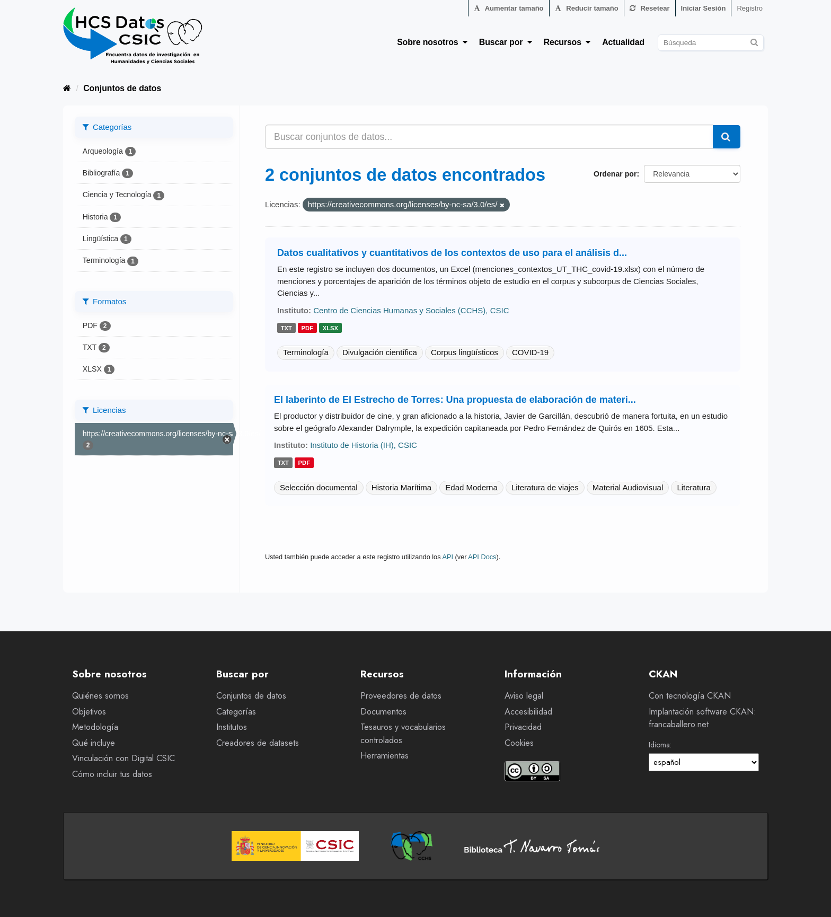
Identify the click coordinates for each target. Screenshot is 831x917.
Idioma (659, 744)
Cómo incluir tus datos (112, 774)
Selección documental (319, 487)
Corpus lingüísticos (464, 352)
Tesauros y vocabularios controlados (403, 733)
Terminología (306, 352)
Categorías (236, 712)
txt (286, 328)
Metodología (95, 727)
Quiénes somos (100, 696)
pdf (308, 328)
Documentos (383, 712)
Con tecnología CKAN (690, 696)
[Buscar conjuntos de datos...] (489, 137)
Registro (750, 8)
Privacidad (523, 727)
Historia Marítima (401, 487)
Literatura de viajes (545, 487)
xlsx (330, 328)
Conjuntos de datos (122, 88)
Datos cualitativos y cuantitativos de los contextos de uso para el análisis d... (452, 253)
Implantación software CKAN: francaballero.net (702, 718)
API (447, 557)
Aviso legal (524, 696)
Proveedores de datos (400, 696)
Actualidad (623, 42)
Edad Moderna (471, 487)
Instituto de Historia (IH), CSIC (363, 444)
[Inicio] (67, 88)
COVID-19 (530, 352)
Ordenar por (615, 174)
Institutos (231, 727)
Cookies (519, 743)
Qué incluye (93, 743)
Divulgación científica (379, 352)
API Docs (482, 557)
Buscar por (505, 42)
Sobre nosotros (432, 42)
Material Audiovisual (628, 487)
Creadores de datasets (257, 743)
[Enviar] (753, 41)
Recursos (567, 42)
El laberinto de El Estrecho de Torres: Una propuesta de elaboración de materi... (455, 399)
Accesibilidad (528, 712)
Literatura (693, 487)
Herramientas (384, 756)
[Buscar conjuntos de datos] (711, 42)
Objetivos (89, 712)
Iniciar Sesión (703, 8)
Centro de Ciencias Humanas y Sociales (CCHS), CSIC (411, 310)
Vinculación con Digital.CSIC (123, 758)
